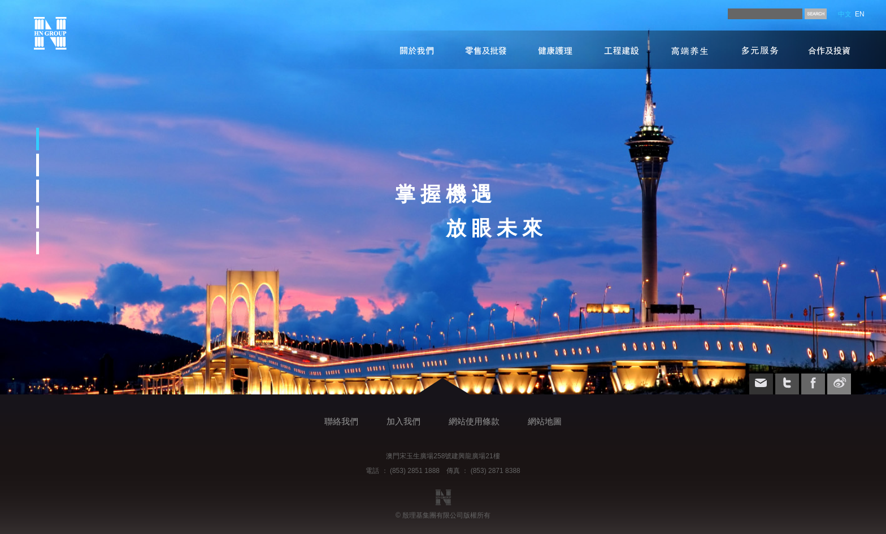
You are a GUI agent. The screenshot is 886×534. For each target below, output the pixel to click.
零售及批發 (479, 50)
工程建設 (620, 50)
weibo (839, 383)
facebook (813, 383)
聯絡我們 (341, 421)
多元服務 (759, 50)
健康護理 (547, 50)
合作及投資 (829, 50)
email (761, 383)
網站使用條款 (474, 421)
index (50, 33)
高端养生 (693, 50)
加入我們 (403, 421)
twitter (787, 383)
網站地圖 (545, 421)
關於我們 (411, 50)
